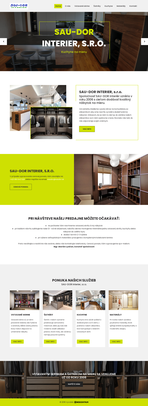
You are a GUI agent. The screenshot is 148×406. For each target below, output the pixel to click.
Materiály (121, 6)
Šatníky (97, 6)
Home (58, 6)
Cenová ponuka (20, 187)
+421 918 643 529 (17, 179)
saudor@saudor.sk (55, 179)
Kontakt (133, 6)
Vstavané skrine (81, 6)
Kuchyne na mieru (74, 52)
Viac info (87, 129)
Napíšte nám (74, 384)
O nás (67, 6)
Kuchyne (109, 6)
